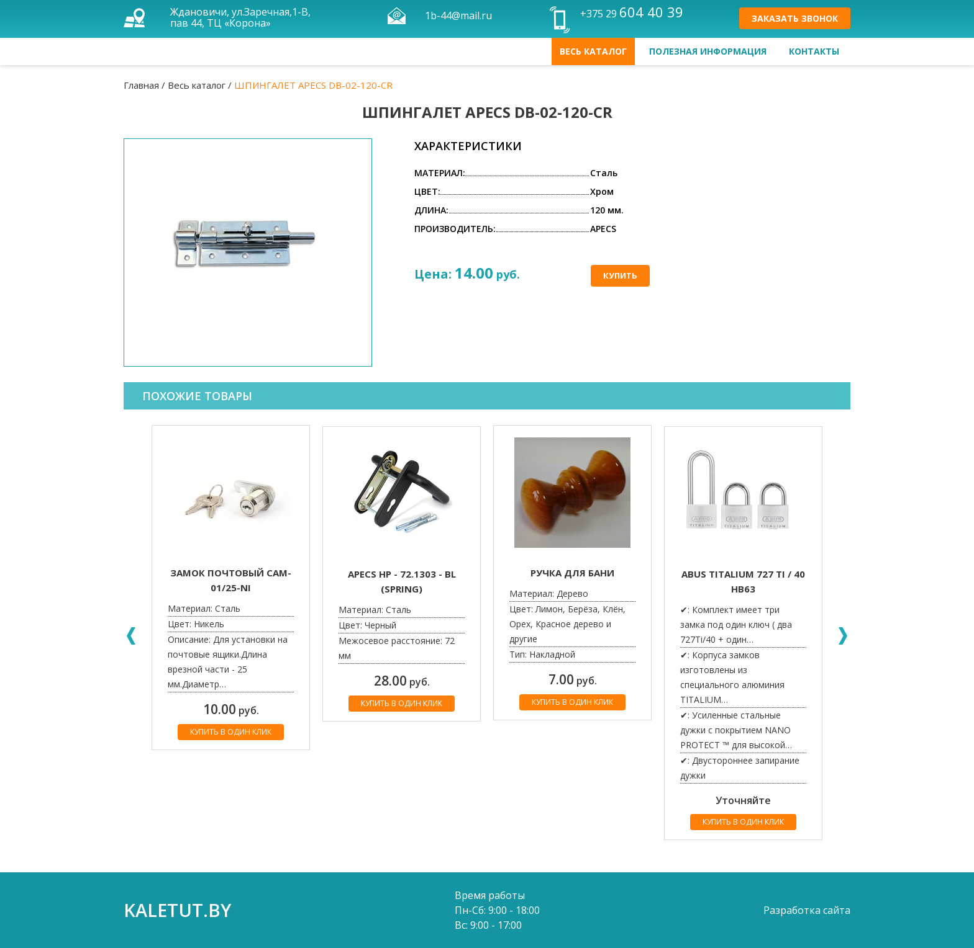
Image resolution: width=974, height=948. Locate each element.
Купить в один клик (230, 732)
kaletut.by (177, 910)
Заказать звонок (795, 18)
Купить (620, 275)
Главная (141, 85)
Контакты (814, 51)
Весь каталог (593, 51)
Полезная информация (708, 51)
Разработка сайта (806, 910)
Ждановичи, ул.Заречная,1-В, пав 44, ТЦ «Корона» (240, 17)
